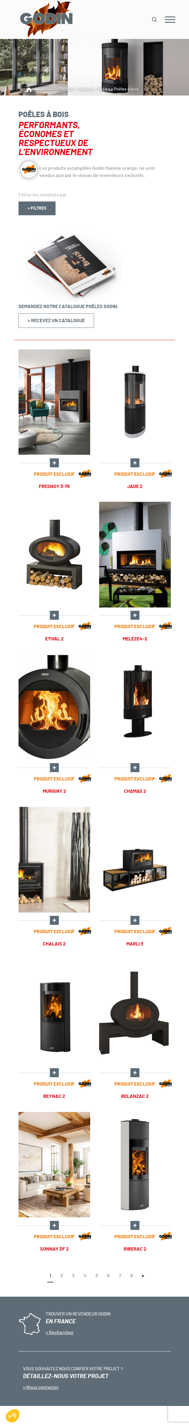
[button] (12, 1416)
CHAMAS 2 (135, 791)
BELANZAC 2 (135, 1096)
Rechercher (61, 1332)
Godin (68, 89)
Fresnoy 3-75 (54, 486)
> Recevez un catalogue (56, 320)
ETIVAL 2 (54, 639)
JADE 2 (134, 486)
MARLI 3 (134, 944)
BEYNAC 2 (54, 1096)
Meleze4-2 (135, 639)
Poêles (104, 89)
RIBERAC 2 (135, 1249)
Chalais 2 (54, 944)
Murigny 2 (54, 791)
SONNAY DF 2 (54, 1249)
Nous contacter (42, 1387)
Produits (86, 89)
